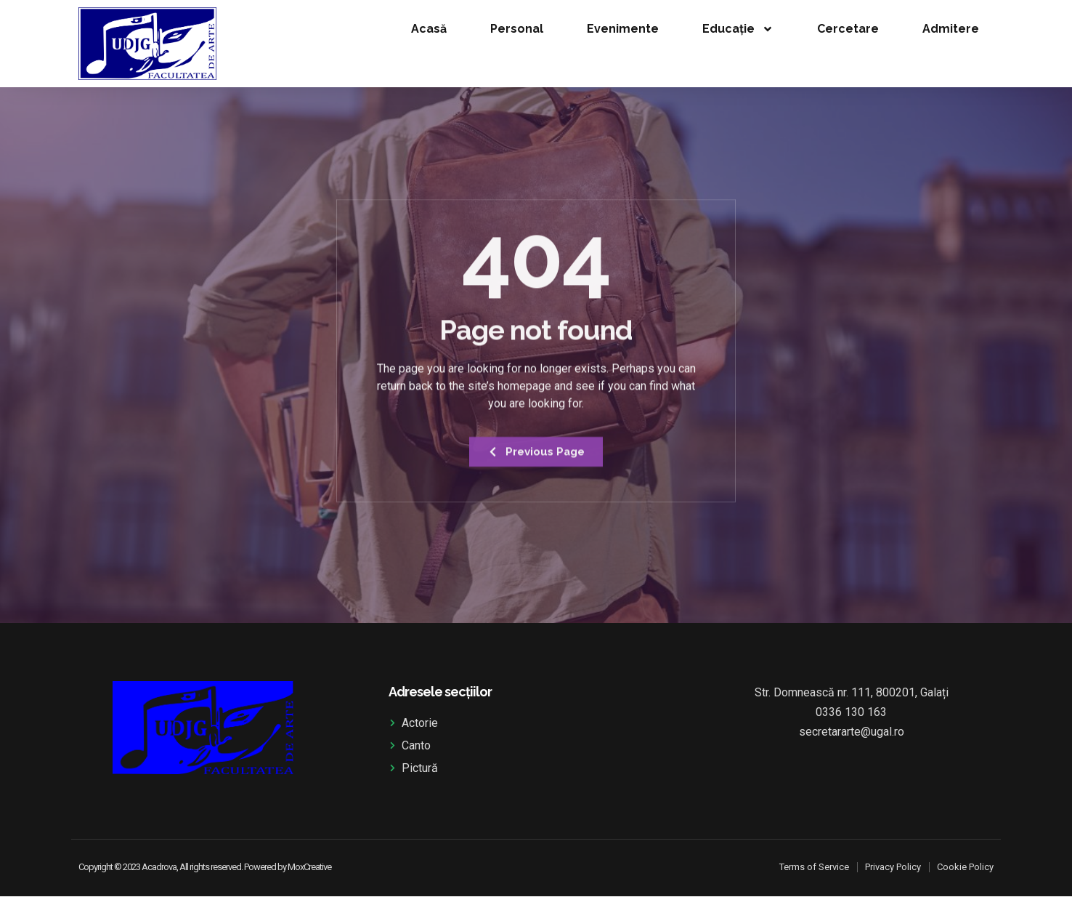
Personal (516, 29)
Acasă (429, 29)
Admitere (950, 29)
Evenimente (623, 29)
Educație (737, 29)
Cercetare (848, 29)
